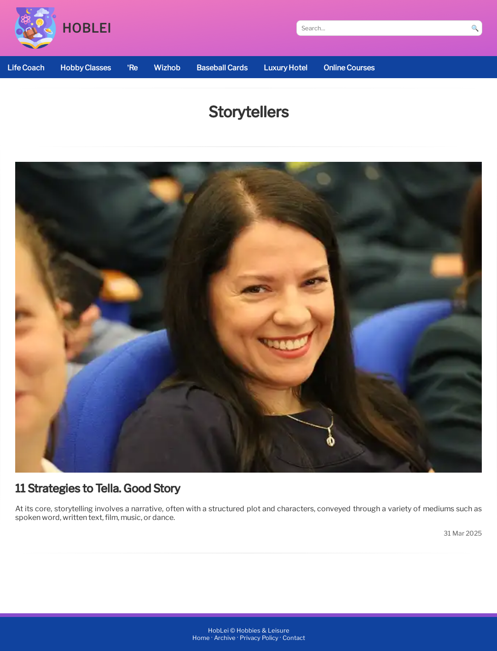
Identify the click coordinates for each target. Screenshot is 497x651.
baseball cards (222, 67)
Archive (225, 637)
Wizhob (167, 67)
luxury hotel (285, 67)
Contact (294, 637)
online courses (349, 67)
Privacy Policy (259, 637)
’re (132, 67)
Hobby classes (85, 67)
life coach (25, 67)
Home (201, 637)
